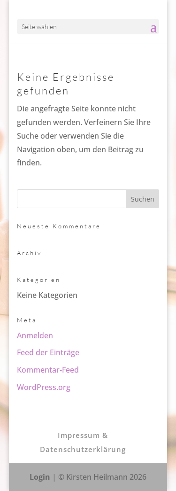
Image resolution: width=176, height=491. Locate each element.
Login (40, 477)
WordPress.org (43, 387)
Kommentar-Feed (48, 370)
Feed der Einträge (48, 352)
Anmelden (35, 335)
